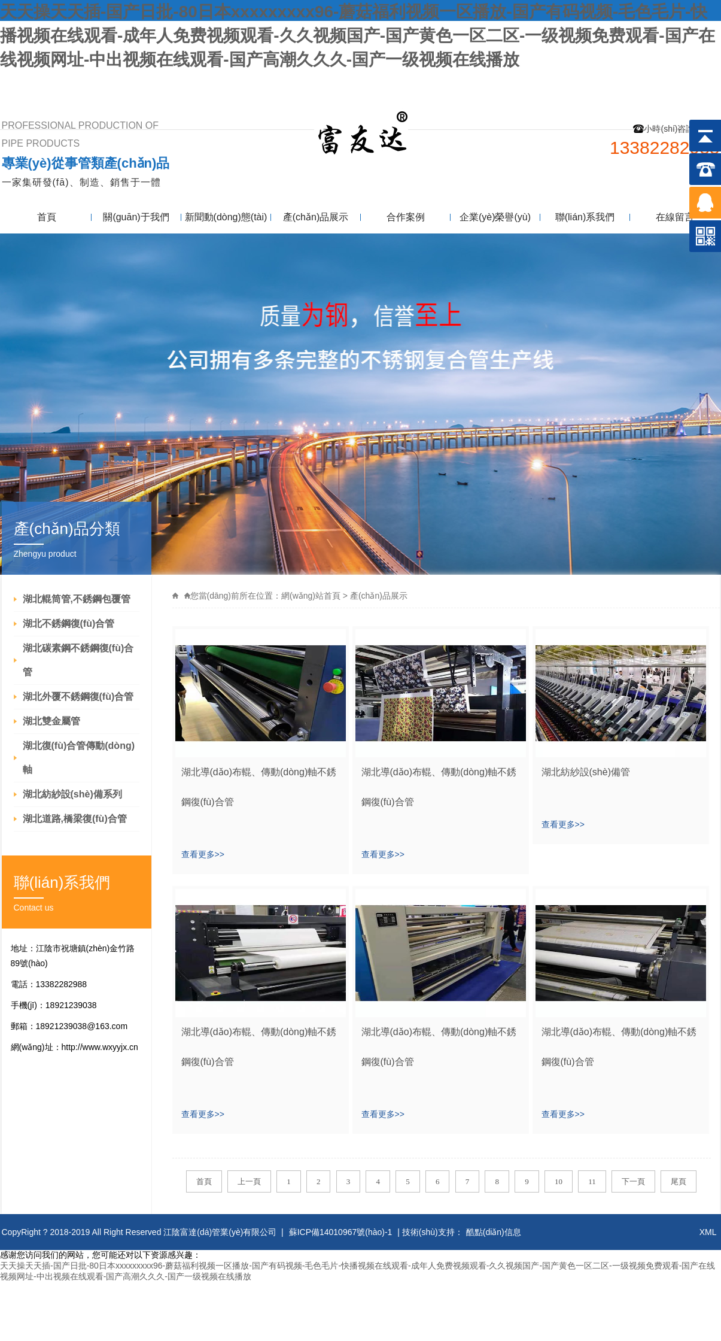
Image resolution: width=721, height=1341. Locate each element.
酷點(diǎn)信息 (493, 1232)
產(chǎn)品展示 (315, 217)
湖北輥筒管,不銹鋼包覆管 (76, 599)
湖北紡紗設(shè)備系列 (72, 794)
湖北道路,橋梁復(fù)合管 (75, 819)
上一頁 (249, 1181)
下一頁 (633, 1181)
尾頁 (678, 1181)
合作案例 (406, 217)
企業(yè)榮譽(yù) (495, 217)
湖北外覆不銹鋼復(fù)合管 (78, 696)
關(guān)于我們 (136, 217)
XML (708, 1232)
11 (592, 1181)
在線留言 (675, 217)
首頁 (46, 217)
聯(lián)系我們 (680, 82)
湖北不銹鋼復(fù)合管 (69, 623)
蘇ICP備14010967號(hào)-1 (341, 1232)
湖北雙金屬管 (51, 721)
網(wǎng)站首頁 (310, 595)
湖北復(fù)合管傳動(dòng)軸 (79, 758)
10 (558, 1181)
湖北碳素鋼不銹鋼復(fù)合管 (78, 660)
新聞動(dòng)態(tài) (226, 217)
